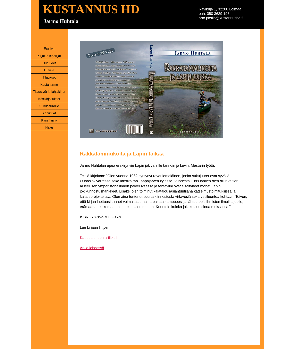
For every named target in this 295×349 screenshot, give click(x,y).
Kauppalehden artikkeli (98, 238)
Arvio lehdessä (92, 248)
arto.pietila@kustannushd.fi (221, 18)
